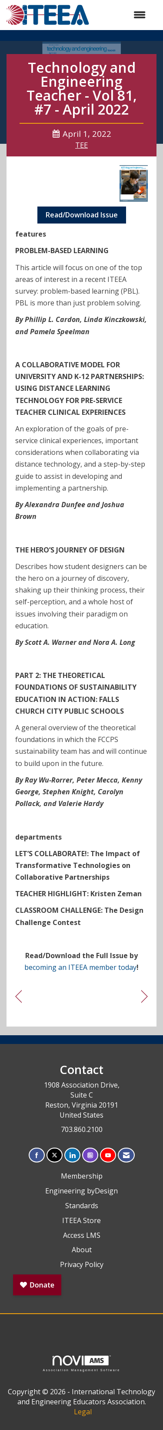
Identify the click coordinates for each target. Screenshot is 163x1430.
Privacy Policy (81, 1264)
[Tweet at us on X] (55, 1155)
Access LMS (81, 1235)
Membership (82, 1176)
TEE (81, 145)
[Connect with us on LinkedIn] (72, 1155)
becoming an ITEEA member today (80, 967)
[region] (144, 996)
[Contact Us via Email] (126, 1155)
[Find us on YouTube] (108, 1155)
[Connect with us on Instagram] (90, 1155)
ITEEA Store (81, 1220)
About (82, 1249)
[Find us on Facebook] (37, 1155)
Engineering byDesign (81, 1191)
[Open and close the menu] (122, 15)
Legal (83, 1411)
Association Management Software (81, 1363)
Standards (81, 1205)
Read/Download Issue (82, 215)
